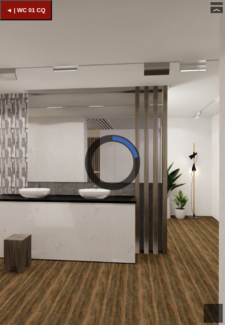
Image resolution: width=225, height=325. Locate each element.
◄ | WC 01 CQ (26, 10)
